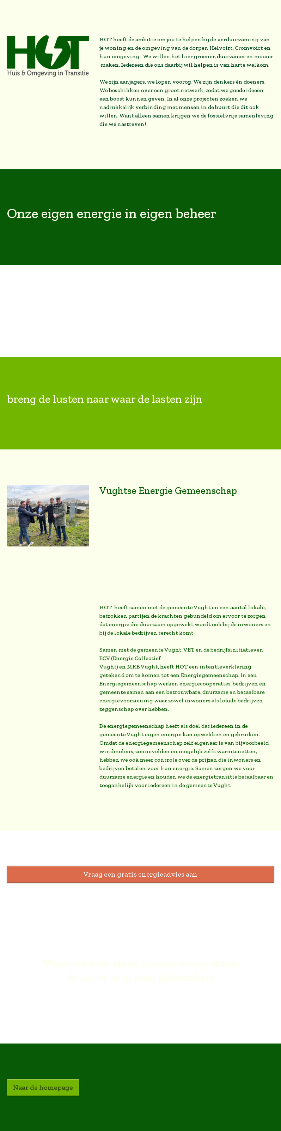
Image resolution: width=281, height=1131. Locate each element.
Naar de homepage (43, 1087)
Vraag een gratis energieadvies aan (140, 874)
